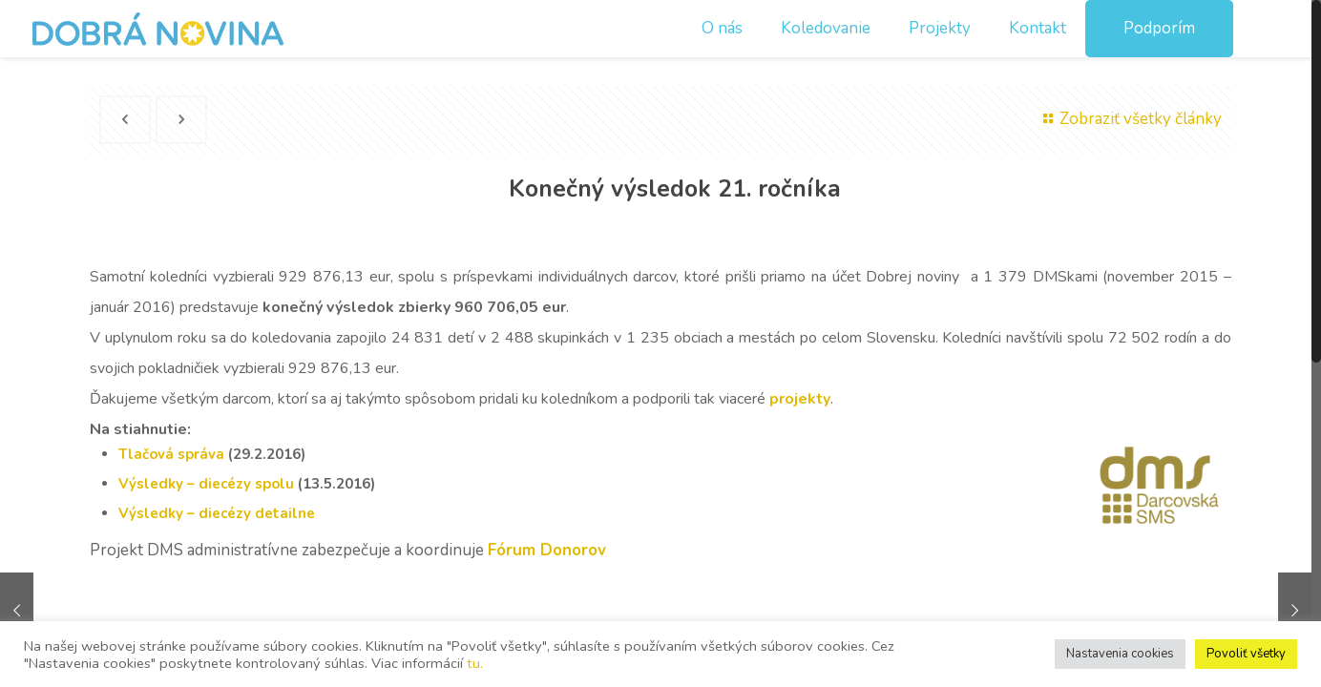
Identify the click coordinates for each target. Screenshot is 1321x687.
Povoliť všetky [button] (1246, 653)
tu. (475, 663)
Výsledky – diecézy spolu (206, 483)
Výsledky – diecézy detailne (216, 513)
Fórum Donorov (549, 550)
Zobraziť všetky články (1129, 119)
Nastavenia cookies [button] (1120, 653)
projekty (799, 398)
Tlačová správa (171, 454)
